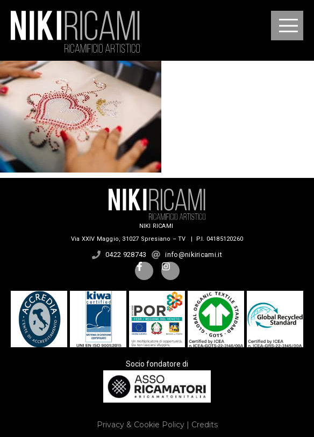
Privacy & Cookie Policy (140, 424)
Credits (204, 424)
